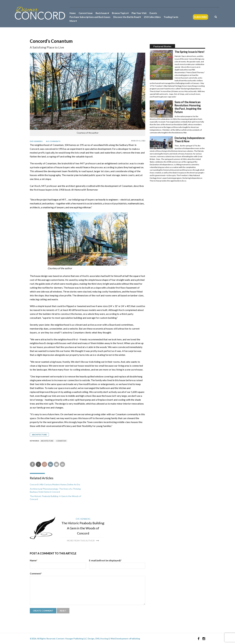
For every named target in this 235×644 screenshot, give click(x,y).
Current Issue (86, 13)
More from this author (81, 540)
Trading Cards (171, 17)
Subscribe (200, 16)
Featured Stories (162, 46)
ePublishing (134, 638)
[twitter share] (38, 464)
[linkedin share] (50, 464)
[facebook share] (32, 464)
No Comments (53, 141)
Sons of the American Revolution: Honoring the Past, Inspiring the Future (188, 107)
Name (33, 560)
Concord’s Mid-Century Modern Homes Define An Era (55, 484)
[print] (62, 464)
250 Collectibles (152, 17)
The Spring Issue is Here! (189, 51)
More (72, 21)
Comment (36, 573)
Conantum (61, 441)
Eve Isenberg (36, 141)
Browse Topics (119, 13)
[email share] (56, 464)
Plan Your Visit (139, 13)
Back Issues (101, 13)
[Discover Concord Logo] (40, 12)
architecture (47, 441)
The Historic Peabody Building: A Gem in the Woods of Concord (83, 528)
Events (153, 13)
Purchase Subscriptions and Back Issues (90, 17)
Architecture (39, 434)
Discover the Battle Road (126, 17)
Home (73, 13)
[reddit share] (44, 464)
